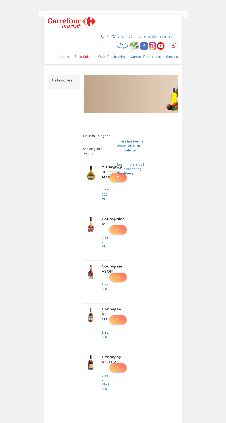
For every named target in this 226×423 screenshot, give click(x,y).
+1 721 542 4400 (116, 36)
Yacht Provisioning (112, 57)
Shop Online (83, 57)
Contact (172, 57)
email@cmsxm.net (155, 36)
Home (64, 57)
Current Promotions (146, 57)
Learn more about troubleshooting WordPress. (130, 169)
